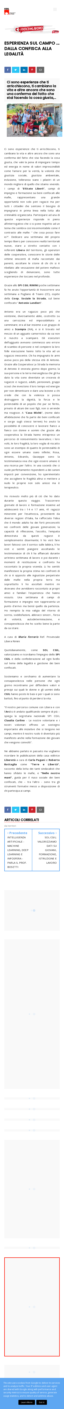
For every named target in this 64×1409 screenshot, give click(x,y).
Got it (41, 1402)
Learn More (26, 1402)
